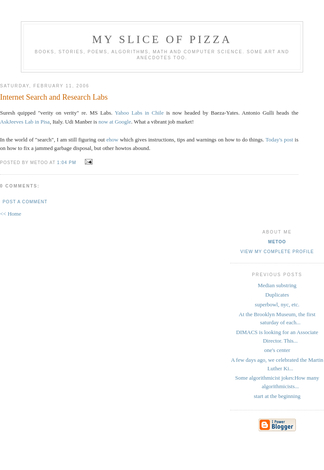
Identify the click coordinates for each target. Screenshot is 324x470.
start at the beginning (277, 396)
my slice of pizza (162, 39)
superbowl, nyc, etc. (277, 304)
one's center (277, 350)
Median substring (277, 285)
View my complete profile (277, 251)
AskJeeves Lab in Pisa (25, 121)
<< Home (10, 213)
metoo (277, 241)
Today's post (279, 139)
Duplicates (277, 294)
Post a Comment (25, 201)
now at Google (114, 121)
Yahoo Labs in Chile (139, 113)
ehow (112, 139)
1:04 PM (66, 162)
